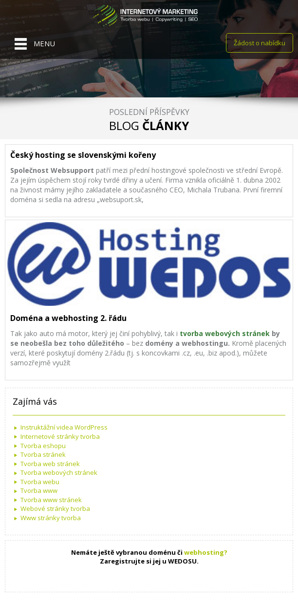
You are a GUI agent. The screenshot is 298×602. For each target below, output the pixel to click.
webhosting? (205, 552)
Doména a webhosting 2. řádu (68, 318)
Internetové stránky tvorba (60, 436)
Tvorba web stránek (50, 463)
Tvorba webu (39, 481)
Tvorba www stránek (51, 499)
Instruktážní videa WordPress (64, 427)
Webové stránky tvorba (55, 508)
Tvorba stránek (43, 454)
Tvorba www (38, 490)
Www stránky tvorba (50, 517)
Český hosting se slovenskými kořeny (83, 155)
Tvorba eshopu (43, 445)
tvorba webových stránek (226, 333)
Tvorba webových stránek (58, 472)
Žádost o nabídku (259, 42)
